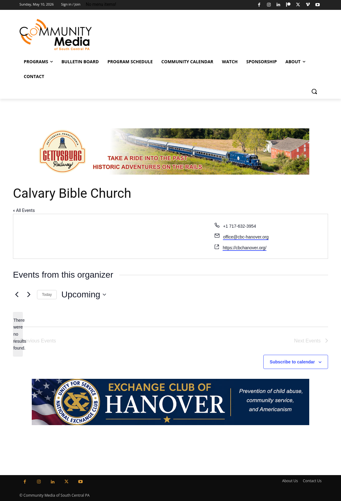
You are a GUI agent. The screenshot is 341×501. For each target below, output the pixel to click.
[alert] (18, 334)
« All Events (24, 210)
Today (47, 294)
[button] (314, 91)
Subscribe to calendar (292, 361)
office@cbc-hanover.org (246, 236)
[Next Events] (28, 294)
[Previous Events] (16, 294)
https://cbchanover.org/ (244, 247)
